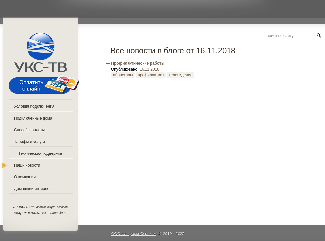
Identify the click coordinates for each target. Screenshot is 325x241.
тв (44, 213)
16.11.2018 (149, 69)
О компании (25, 177)
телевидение (58, 213)
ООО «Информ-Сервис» (133, 234)
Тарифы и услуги (29, 141)
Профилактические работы (137, 63)
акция (51, 207)
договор (62, 207)
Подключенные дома (33, 118)
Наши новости (27, 165)
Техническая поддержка (40, 153)
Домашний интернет (32, 188)
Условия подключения (34, 106)
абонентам (24, 206)
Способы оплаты (29, 130)
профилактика (27, 212)
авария (41, 207)
